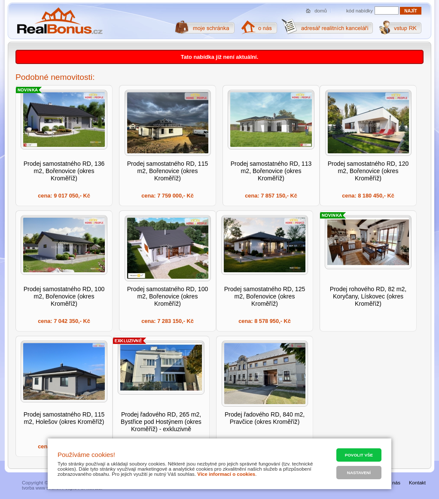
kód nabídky (359, 10)
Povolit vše (359, 455)
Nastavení (359, 472)
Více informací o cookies (226, 474)
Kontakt (417, 482)
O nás (393, 482)
